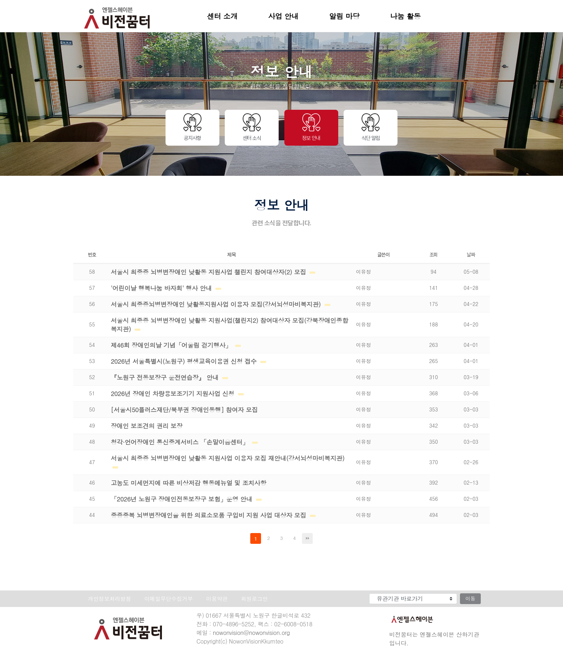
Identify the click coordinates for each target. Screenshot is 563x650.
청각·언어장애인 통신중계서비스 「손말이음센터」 (180, 442)
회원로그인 (254, 598)
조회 (433, 255)
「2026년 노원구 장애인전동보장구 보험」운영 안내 (182, 499)
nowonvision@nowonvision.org (251, 632)
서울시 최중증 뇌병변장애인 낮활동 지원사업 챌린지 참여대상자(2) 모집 (209, 272)
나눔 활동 (405, 16)
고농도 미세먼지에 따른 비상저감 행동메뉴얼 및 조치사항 (188, 483)
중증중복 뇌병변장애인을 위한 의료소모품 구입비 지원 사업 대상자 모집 (209, 515)
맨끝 (307, 538)
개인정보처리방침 (109, 598)
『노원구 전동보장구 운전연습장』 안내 (165, 377)
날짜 (471, 255)
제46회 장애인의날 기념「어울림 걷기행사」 (172, 345)
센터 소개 (222, 16)
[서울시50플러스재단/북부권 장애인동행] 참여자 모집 (184, 409)
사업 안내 (283, 16)
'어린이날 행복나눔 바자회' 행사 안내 (162, 288)
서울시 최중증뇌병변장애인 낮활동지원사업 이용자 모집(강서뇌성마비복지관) (216, 304)
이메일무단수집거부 (168, 598)
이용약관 (217, 598)
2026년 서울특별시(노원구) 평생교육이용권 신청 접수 (184, 361)
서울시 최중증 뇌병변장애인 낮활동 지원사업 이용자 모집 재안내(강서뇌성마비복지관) (227, 458)
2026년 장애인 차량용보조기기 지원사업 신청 (173, 393)
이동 (470, 598)
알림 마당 (344, 16)
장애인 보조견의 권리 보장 (146, 425)
